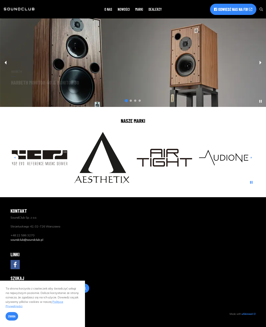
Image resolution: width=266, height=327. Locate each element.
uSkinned (248, 313)
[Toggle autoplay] (260, 101)
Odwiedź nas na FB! (233, 9)
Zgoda (12, 317)
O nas (108, 9)
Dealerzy (155, 9)
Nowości (124, 9)
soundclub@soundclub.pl (27, 240)
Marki (139, 9)
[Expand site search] (261, 9)
